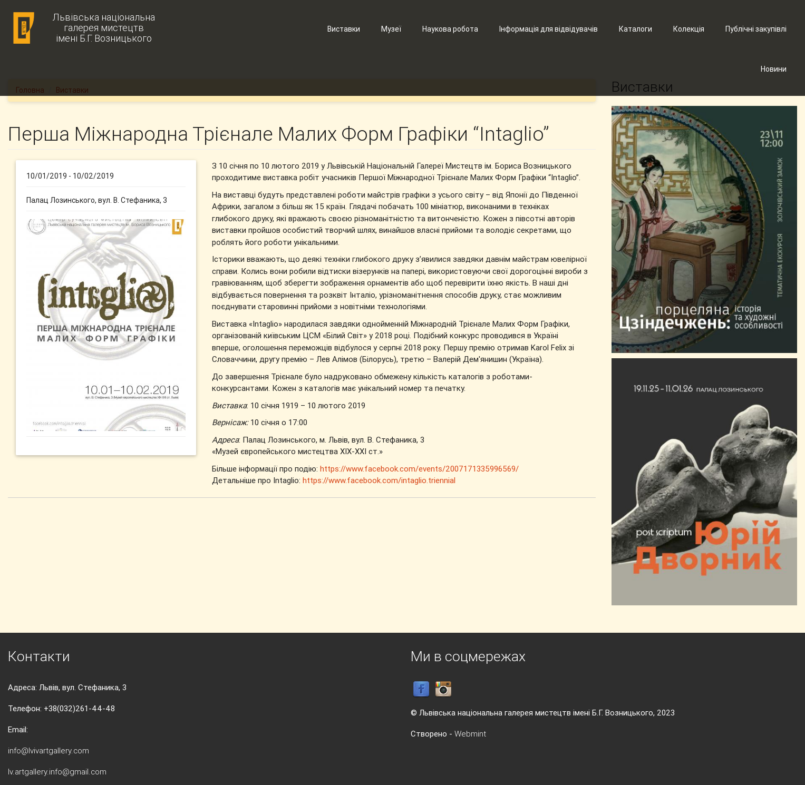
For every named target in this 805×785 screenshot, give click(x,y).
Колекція (688, 29)
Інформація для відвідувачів (548, 29)
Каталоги (635, 29)
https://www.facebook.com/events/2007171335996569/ (419, 469)
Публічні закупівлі (756, 29)
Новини (774, 69)
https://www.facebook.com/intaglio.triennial (379, 480)
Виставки (343, 29)
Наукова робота (450, 29)
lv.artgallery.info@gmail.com (57, 772)
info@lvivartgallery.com (48, 750)
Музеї (391, 29)
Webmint (470, 734)
